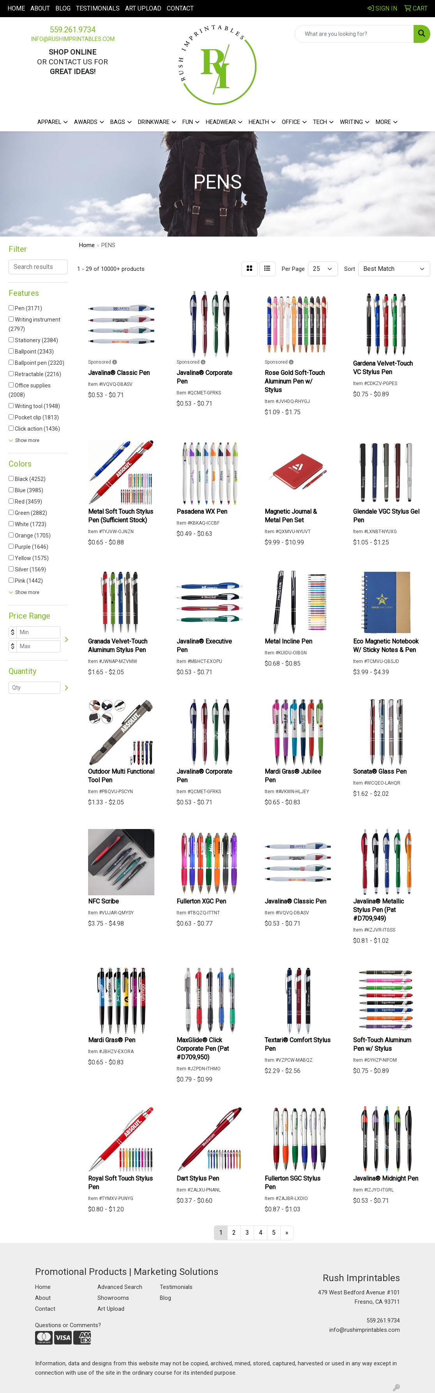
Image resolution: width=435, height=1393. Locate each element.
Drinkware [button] (154, 122)
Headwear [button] (221, 122)
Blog (63, 8)
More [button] (383, 122)
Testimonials (98, 8)
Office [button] (291, 122)
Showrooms (113, 1297)
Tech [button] (320, 122)
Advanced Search (119, 1286)
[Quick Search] (354, 34)
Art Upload (143, 8)
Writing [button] (351, 122)
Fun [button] (187, 122)
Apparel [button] (49, 122)
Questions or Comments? (68, 1325)
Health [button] (259, 122)
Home (16, 8)
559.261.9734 (72, 29)
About (40, 8)
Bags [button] (117, 122)
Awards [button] (85, 122)
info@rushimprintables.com (73, 38)
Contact (180, 8)
